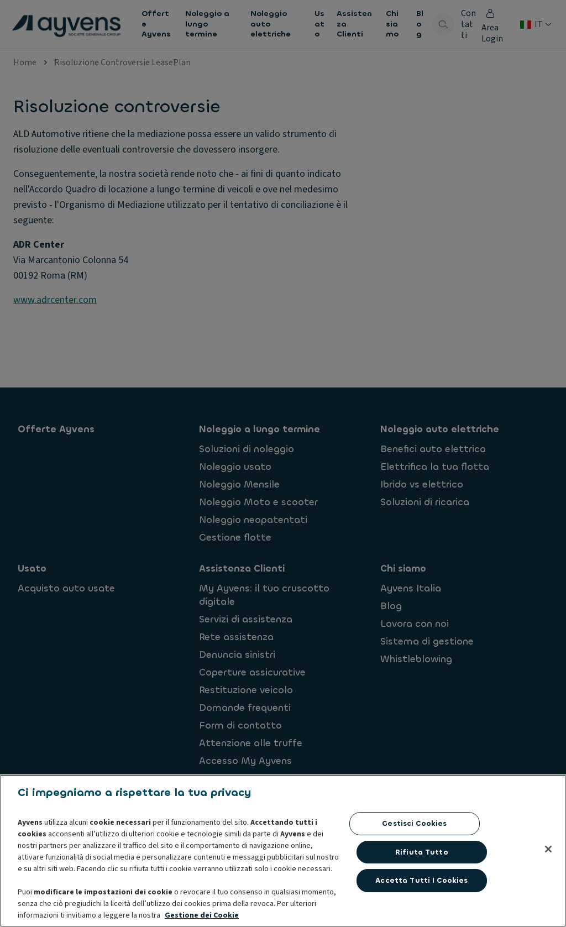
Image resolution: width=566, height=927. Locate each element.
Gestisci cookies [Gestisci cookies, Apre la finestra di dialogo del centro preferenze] (414, 878)
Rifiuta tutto (421, 907)
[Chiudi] (548, 904)
